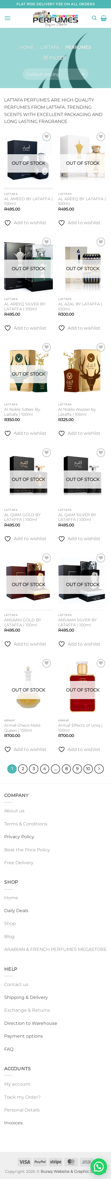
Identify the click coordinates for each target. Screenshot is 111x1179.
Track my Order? (22, 1097)
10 (88, 768)
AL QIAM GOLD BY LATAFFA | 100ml (22, 517)
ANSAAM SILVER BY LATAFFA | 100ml (77, 622)
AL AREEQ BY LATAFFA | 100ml (82, 201)
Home (27, 47)
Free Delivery (18, 862)
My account (17, 1084)
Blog (9, 936)
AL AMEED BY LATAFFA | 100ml (28, 201)
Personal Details (22, 1110)
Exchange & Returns (27, 1010)
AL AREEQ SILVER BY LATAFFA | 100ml (24, 306)
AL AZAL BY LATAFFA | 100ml (80, 306)
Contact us (16, 984)
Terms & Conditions (25, 824)
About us (14, 810)
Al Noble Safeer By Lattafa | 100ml (22, 412)
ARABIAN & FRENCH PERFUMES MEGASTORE (55, 949)
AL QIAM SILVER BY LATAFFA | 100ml (77, 517)
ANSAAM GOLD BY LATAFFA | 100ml (22, 622)
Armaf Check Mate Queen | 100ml (22, 728)
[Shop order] (55, 74)
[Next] (99, 769)
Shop (10, 923)
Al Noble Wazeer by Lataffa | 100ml (77, 412)
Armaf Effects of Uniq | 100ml (80, 728)
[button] (7, 18)
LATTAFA (50, 47)
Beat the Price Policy (27, 849)
